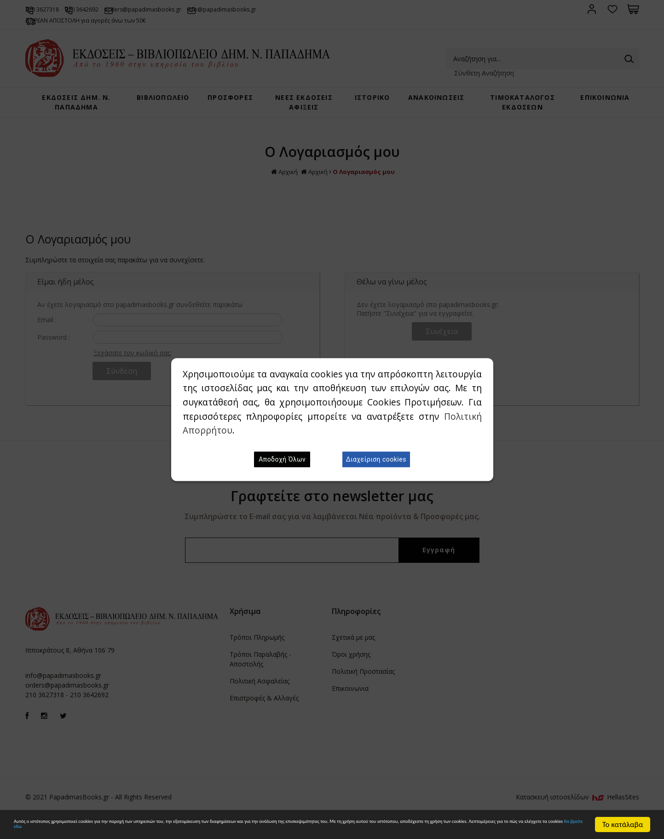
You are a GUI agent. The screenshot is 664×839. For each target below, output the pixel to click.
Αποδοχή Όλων (282, 459)
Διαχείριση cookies (376, 459)
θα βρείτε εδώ (353, 828)
